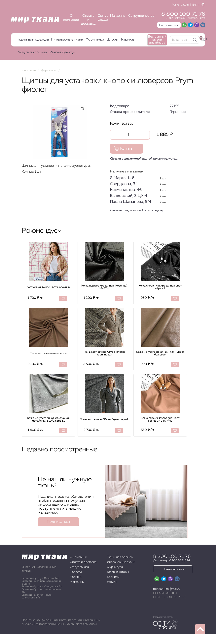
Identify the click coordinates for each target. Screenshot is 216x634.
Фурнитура (95, 39)
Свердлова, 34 (124, 184)
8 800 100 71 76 (183, 14)
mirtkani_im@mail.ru (167, 588)
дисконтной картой (138, 158)
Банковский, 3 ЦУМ (128, 196)
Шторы (113, 39)
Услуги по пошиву (32, 52)
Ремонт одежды (62, 52)
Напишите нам (168, 25)
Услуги (112, 581)
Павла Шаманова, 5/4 (130, 202)
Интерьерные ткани (67, 39)
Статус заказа (103, 17)
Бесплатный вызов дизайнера (157, 39)
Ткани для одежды (33, 39)
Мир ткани (29, 70)
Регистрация (180, 4)
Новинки (76, 576)
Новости (76, 571)
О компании (71, 17)
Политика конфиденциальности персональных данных (61, 620)
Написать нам (174, 569)
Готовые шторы (118, 571)
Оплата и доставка (88, 19)
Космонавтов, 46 (126, 190)
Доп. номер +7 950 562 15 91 (171, 560)
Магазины (118, 15)
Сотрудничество (141, 15)
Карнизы (128, 39)
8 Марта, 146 (122, 178)
